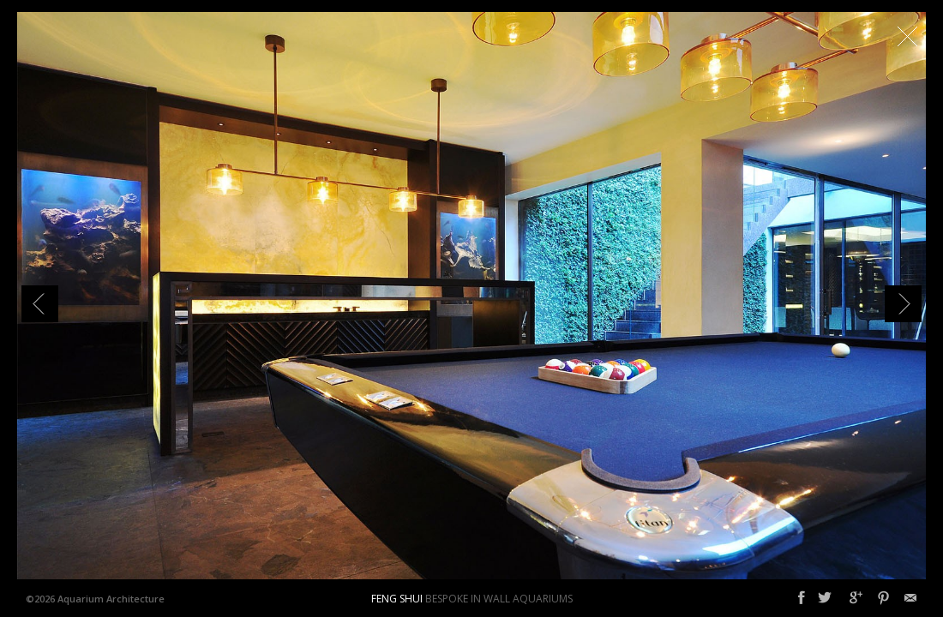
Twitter (825, 598)
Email (910, 598)
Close (907, 36)
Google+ (856, 598)
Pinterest (883, 598)
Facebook (801, 598)
